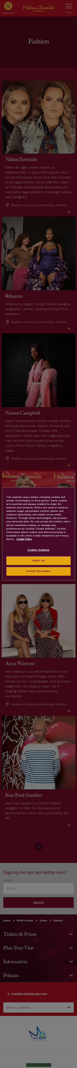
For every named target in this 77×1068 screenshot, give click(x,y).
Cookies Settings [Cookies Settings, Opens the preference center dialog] (38, 550)
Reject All (38, 560)
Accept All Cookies (38, 571)
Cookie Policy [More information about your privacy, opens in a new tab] (24, 539)
